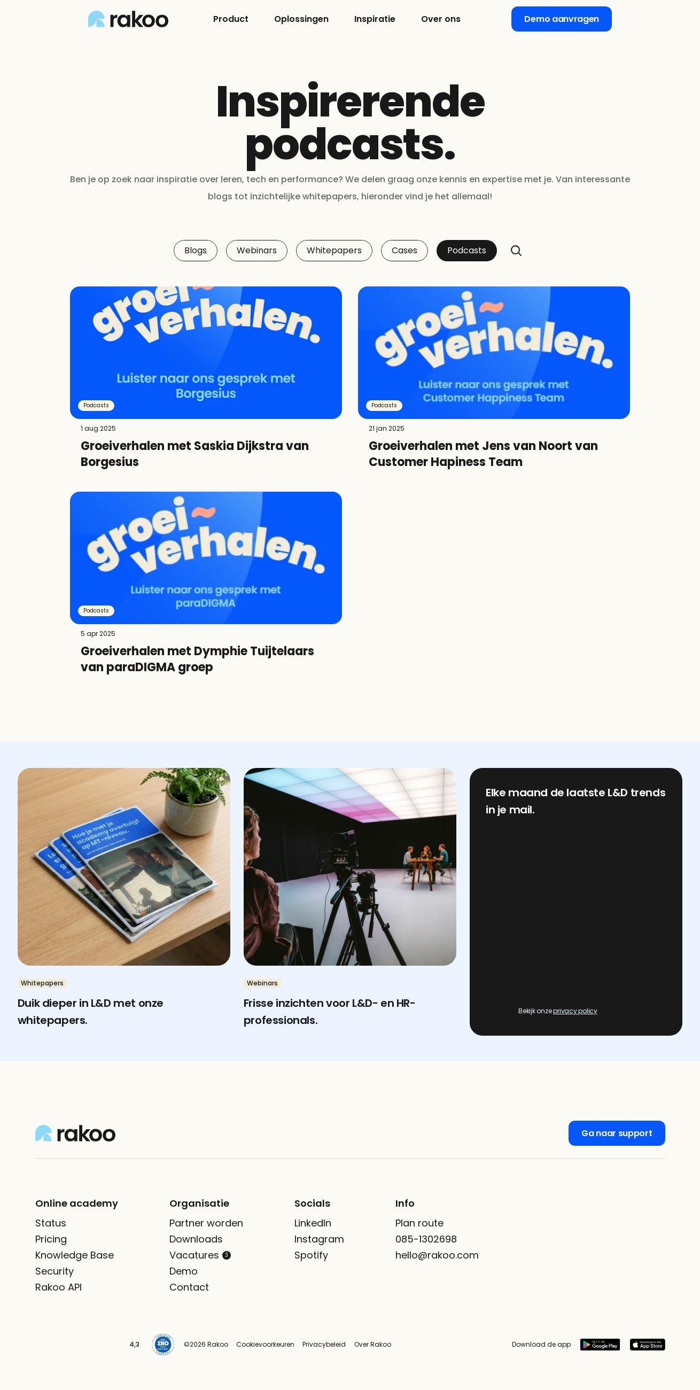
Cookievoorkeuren (265, 1344)
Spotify (311, 1255)
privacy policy (575, 1010)
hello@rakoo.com (437, 1255)
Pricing (51, 1239)
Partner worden (206, 1223)
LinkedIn (312, 1223)
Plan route (419, 1223)
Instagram (319, 1239)
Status (50, 1223)
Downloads (196, 1239)
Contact (189, 1287)
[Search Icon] (516, 250)
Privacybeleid (324, 1344)
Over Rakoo (372, 1344)
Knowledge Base (74, 1255)
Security (54, 1271)
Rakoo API (58, 1287)
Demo (183, 1271)
